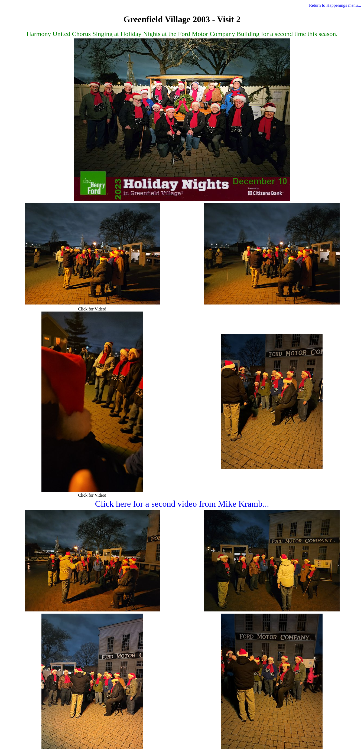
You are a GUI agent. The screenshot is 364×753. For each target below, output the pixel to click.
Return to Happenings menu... (335, 5)
